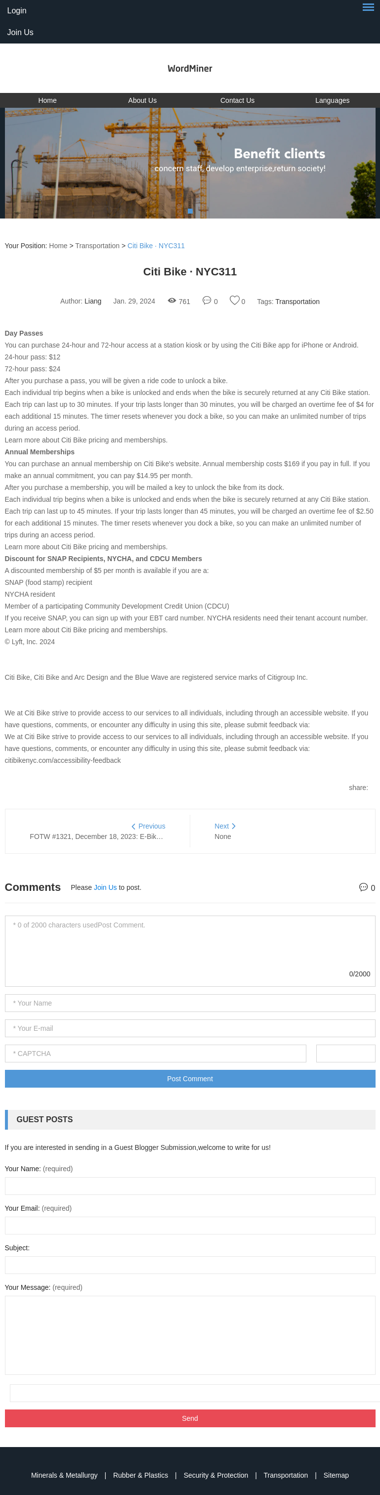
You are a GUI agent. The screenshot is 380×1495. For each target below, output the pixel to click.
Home (47, 100)
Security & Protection (217, 1475)
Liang (92, 301)
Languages (332, 100)
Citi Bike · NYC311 (156, 246)
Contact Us (237, 100)
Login (17, 10)
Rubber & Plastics (141, 1475)
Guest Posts (45, 1119)
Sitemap (336, 1475)
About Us (142, 100)
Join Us (20, 32)
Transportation (97, 246)
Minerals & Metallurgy (65, 1475)
